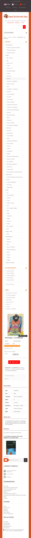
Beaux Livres (10, 63)
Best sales (6, 510)
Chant (8, 200)
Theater (8, 148)
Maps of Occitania (11, 247)
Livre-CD (9, 221)
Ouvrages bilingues (11, 71)
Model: (6, 341)
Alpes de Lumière (11, 159)
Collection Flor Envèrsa (12, 104)
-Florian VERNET (10, 273)
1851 (8, 86)
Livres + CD (9, 68)
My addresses (7, 524)
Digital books (10, 187)
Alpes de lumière (10, 122)
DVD (8, 234)
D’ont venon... (7, 456)
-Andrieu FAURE (10, 271)
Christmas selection (11, 50)
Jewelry (8, 254)
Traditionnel (9, 216)
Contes (8, 65)
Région (8, 218)
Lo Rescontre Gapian (11, 295)
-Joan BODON (9, 277)
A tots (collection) (10, 94)
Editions (8, 153)
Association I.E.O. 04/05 (11, 293)
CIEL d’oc (8, 304)
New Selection (9, 45)
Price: (6, 353)
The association (22, 7)
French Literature (10, 102)
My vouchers (6, 527)
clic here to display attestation (16, 530)
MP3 (8, 229)
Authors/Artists (10, 268)
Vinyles (8, 223)
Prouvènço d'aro (9, 302)
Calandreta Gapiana (10, 297)
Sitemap (5, 498)
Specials (5, 509)
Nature (8, 117)
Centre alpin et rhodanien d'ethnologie (12, 127)
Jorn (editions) (10, 161)
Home (5, 37)
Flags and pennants (11, 249)
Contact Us (7, 7)
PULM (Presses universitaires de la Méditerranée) (14, 173)
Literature (9, 91)
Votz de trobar (10, 143)
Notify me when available (9, 351)
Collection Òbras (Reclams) (13, 109)
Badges (8, 260)
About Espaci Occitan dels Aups (11, 487)
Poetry (8, 138)
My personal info (7, 526)
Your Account (10, 22)
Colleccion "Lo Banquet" (12, 107)
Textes (8, 213)
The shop (14, 7)
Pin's (8, 244)
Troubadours (9, 151)
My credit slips (7, 523)
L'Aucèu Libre (10, 169)
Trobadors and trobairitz (12, 140)
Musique (9, 112)
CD (7, 192)
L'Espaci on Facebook (11, 308)
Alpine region (10, 133)
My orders (6, 521)
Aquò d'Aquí (9, 299)
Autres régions (10, 135)
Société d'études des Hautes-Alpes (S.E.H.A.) (14, 178)
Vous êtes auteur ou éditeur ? (10, 493)
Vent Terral (9, 184)
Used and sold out (11, 52)
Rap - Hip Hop (10, 226)
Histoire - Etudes (10, 84)
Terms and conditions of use (10, 489)
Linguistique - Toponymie (12, 89)
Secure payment (7, 490)
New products (7, 507)
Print (7, 378)
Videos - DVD (9, 231)
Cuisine (8, 73)
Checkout (17, 22)
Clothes (8, 257)
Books (9, 37)
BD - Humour (10, 58)
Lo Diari (8, 306)
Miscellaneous (9, 236)
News (15, 10)
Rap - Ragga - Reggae (12, 208)
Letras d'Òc (9, 166)
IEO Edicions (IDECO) (12, 164)
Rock (8, 210)
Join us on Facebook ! (8, 513)
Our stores (6, 486)
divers (8, 252)
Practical (9, 146)
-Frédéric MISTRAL (10, 275)
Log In (22, 22)
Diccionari (9, 76)
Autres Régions (10, 195)
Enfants (14, 37)
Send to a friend (10, 375)
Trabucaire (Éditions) (11, 182)
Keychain (9, 241)
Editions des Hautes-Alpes (13, 156)
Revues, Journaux (10, 262)
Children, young (10, 203)
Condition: (7, 343)
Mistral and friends (11, 115)
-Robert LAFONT (10, 280)
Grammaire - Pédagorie (12, 81)
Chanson (9, 197)
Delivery (5, 492)
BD (7, 60)
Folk (8, 205)
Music (7, 190)
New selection (7, 512)
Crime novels (10, 99)
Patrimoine (9, 120)
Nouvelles (9, 96)
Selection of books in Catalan (13, 47)
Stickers (8, 239)
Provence (9, 130)
